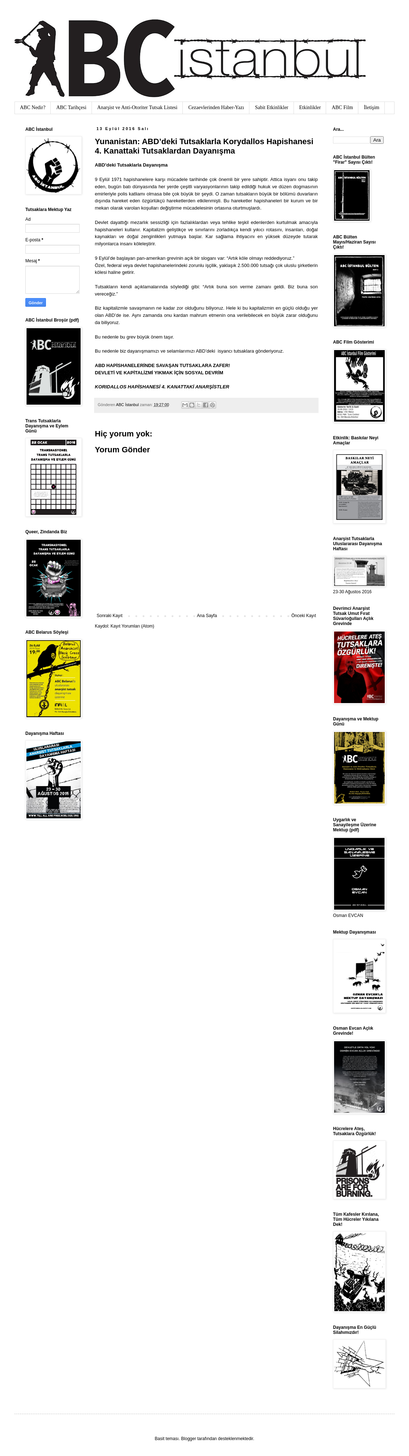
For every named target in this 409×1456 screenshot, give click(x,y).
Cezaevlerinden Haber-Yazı (216, 107)
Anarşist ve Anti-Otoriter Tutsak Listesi (137, 107)
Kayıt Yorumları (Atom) (132, 626)
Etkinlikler (310, 107)
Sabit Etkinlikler (271, 107)
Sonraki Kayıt (109, 615)
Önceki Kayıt (303, 615)
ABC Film (342, 107)
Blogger (188, 1438)
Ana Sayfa (207, 615)
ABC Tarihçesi (71, 107)
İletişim (371, 107)
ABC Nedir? (32, 107)
